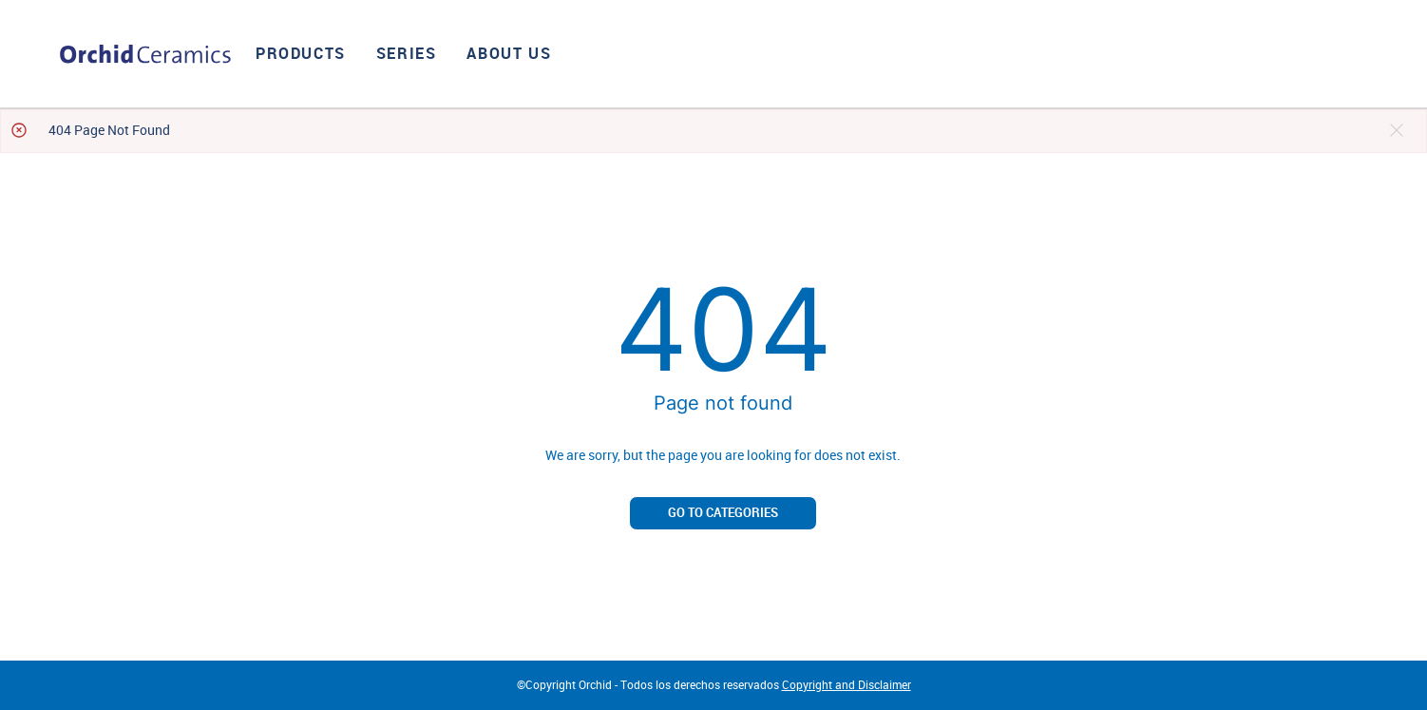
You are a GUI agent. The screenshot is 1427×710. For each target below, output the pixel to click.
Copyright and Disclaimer (846, 685)
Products (301, 54)
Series (406, 54)
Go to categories (723, 513)
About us (508, 54)
